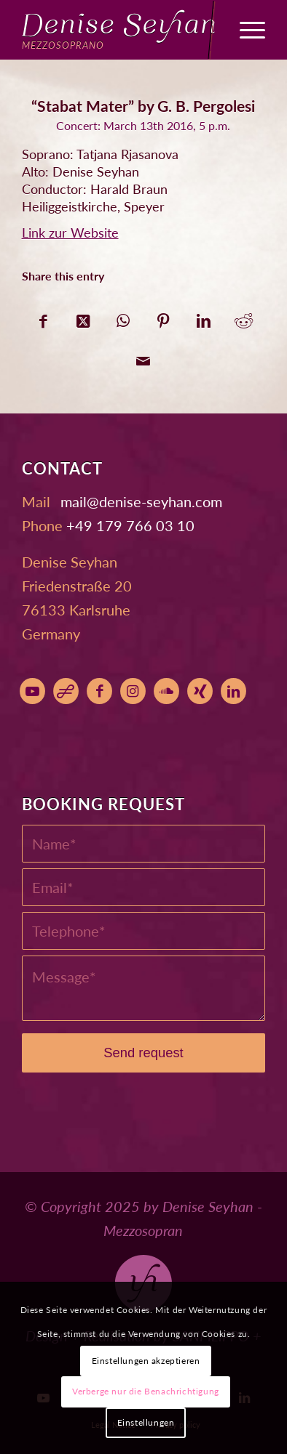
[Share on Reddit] (244, 317)
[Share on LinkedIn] (204, 317)
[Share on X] (83, 317)
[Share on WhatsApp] (123, 317)
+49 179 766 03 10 (130, 525)
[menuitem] (245, 30)
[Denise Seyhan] (119, 30)
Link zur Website (70, 233)
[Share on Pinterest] (164, 317)
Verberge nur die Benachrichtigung (145, 1391)
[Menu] (245, 30)
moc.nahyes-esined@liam (141, 501)
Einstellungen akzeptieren (146, 1360)
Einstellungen (146, 1422)
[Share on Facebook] (43, 317)
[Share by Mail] (143, 357)
